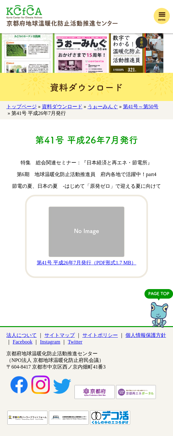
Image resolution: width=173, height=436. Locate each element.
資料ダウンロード (62, 106)
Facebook (22, 341)
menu (161, 19)
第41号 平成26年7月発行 (86, 262)
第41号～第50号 (140, 106)
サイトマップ (59, 335)
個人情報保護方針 (145, 335)
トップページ (21, 106)
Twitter (75, 341)
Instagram (50, 341)
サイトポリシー (100, 335)
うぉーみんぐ (102, 106)
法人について (21, 335)
